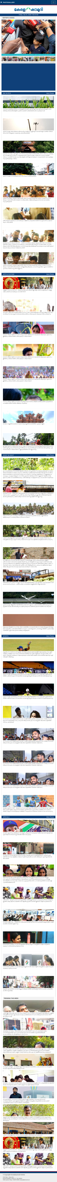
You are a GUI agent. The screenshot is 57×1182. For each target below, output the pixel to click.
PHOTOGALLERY (7, 2)
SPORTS (5, 636)
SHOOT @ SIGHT (8, 455)
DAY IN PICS (7, 93)
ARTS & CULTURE (8, 274)
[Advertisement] (28, 77)
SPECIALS (6, 817)
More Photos (50, 93)
